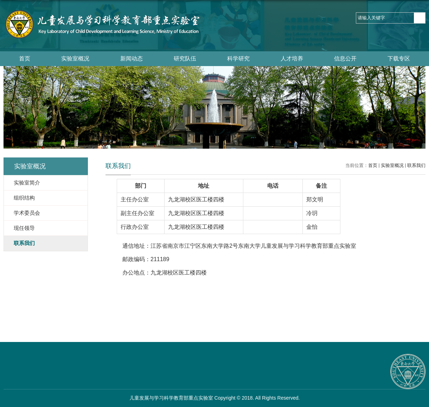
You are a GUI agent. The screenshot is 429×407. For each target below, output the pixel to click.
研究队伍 (185, 59)
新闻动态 (131, 59)
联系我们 (416, 165)
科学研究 (238, 59)
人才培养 (292, 59)
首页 (24, 59)
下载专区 (399, 59)
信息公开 (345, 59)
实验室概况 (75, 59)
